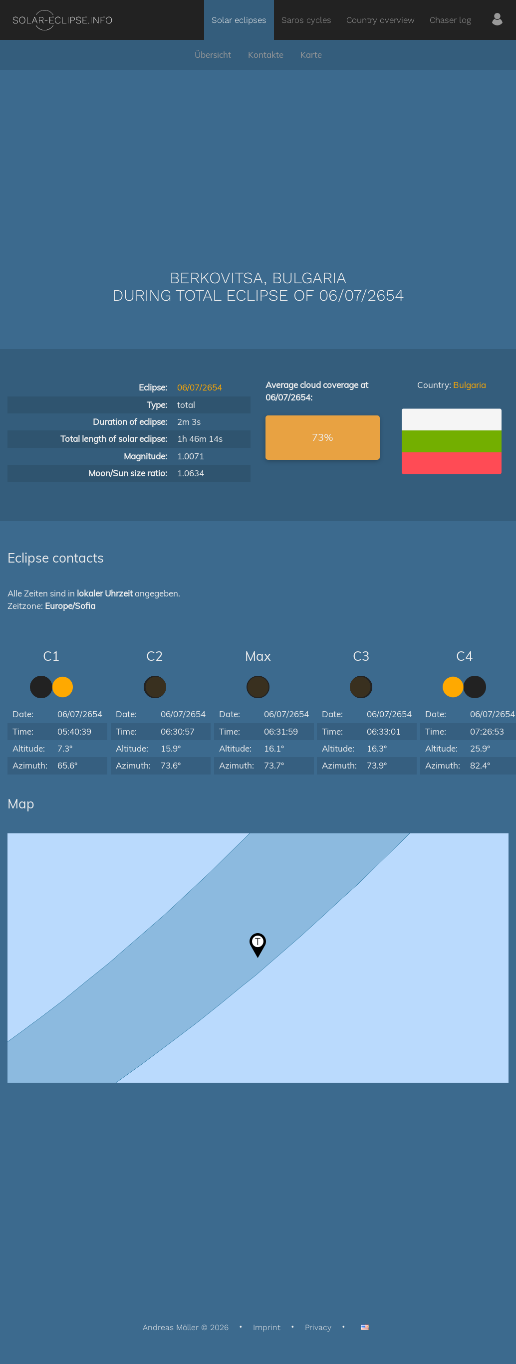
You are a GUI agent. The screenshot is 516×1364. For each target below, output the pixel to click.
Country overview (380, 20)
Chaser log (450, 20)
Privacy (318, 1327)
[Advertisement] (258, 154)
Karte (311, 54)
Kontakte (265, 54)
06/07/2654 (199, 387)
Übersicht (213, 54)
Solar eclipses (239, 20)
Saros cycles (306, 20)
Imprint (266, 1327)
